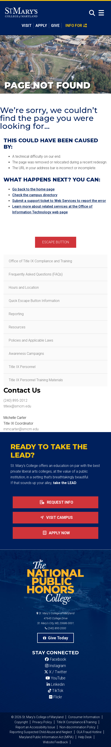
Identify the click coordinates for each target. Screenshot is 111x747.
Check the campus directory (34, 195)
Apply (41, 25)
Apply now (55, 533)
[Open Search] (91, 13)
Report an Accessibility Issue (35, 727)
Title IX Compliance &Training (76, 722)
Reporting (16, 314)
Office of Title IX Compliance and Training (40, 261)
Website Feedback (55, 742)
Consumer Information (84, 717)
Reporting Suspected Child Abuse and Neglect (41, 732)
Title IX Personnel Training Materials (36, 380)
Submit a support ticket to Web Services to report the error (59, 201)
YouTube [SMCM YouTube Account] (55, 678)
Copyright (21, 722)
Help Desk (85, 737)
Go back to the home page (33, 189)
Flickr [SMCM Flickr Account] (55, 697)
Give (55, 25)
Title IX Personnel (22, 367)
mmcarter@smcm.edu (21, 429)
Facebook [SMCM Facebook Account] (55, 659)
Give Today (55, 638)
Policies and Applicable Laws (31, 340)
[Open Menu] (101, 13)
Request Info (55, 502)
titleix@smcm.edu (17, 406)
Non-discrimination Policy (77, 727)
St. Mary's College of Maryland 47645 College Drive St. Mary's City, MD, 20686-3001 (55, 618)
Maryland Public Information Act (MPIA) (46, 737)
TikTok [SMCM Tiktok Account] (55, 690)
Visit (27, 25)
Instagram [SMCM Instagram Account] (55, 666)
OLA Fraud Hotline (89, 732)
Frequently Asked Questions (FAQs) (36, 274)
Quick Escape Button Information (34, 301)
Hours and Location (24, 287)
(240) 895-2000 (55, 628)
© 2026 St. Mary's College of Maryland (37, 717)
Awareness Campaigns (26, 353)
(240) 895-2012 (15, 400)
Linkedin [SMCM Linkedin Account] (56, 684)
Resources (17, 327)
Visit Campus (56, 517)
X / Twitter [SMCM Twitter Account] (55, 672)
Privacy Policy (42, 722)
